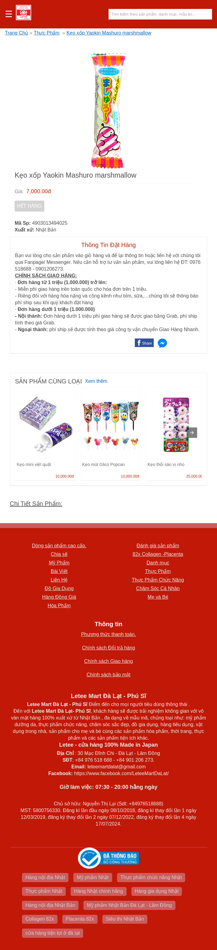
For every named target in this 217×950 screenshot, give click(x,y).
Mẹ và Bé (158, 597)
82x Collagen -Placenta (158, 554)
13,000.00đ (130, 476)
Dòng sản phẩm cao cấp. (59, 545)
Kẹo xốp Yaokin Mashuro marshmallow (109, 32)
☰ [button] (9, 14)
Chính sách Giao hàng (108, 661)
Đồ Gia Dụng (59, 588)
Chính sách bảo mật (108, 674)
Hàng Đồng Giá (59, 597)
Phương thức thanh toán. (108, 634)
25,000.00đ (195, 476)
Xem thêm (96, 381)
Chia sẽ (59, 554)
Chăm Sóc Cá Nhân (157, 588)
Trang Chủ (16, 32)
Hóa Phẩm (59, 605)
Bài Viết (59, 571)
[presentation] (192, 432)
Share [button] (147, 343)
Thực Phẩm (47, 32)
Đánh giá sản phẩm (158, 545)
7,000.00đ (38, 191)
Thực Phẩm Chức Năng (158, 579)
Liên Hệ (59, 579)
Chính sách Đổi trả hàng (108, 647)
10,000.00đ (64, 476)
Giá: (19, 191)
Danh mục (157, 562)
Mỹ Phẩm (59, 562)
